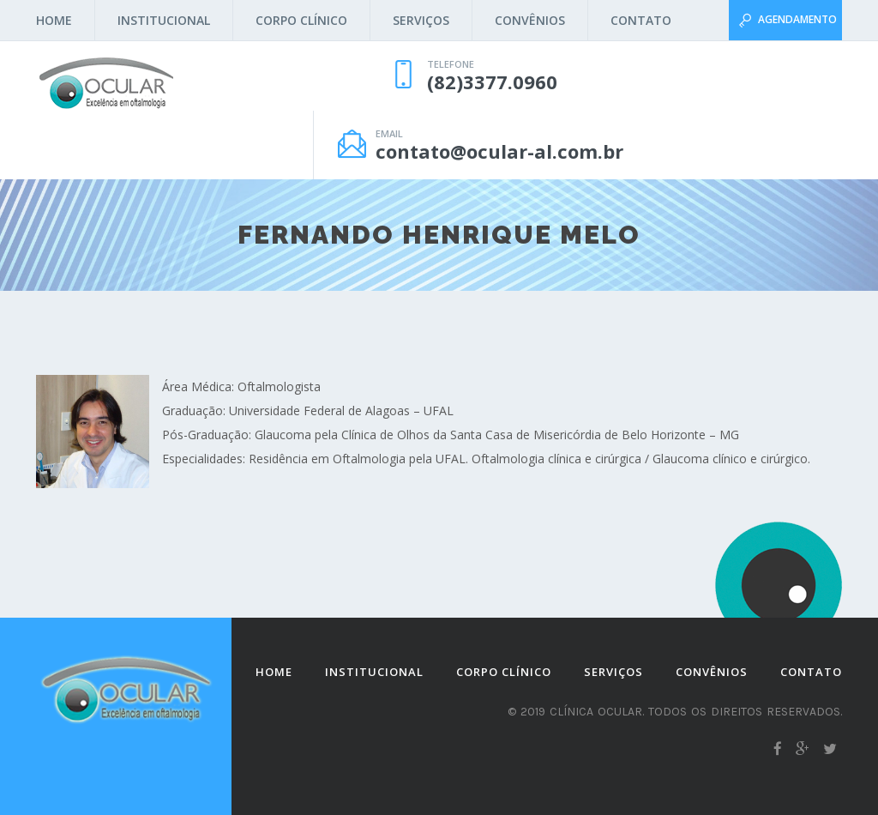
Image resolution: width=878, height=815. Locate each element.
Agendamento (797, 19)
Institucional (163, 20)
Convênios (530, 20)
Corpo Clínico (301, 20)
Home (54, 20)
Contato (640, 20)
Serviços (421, 20)
